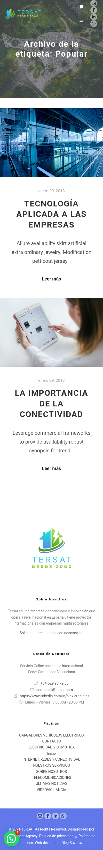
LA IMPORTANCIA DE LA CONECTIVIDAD (51, 403)
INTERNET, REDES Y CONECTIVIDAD (51, 759)
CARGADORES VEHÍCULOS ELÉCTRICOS (51, 735)
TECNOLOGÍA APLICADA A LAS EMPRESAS (51, 214)
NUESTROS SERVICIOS (51, 765)
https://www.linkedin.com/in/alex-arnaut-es (51, 696)
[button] (11, 838)
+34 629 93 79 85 (51, 683)
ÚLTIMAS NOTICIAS (51, 783)
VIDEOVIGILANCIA (51, 790)
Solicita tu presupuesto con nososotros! (51, 633)
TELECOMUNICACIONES (51, 777)
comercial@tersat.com (51, 690)
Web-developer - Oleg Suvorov (59, 843)
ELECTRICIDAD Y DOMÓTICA (51, 747)
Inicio (51, 753)
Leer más (51, 279)
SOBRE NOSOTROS (51, 771)
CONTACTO (51, 741)
